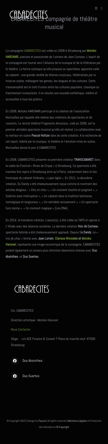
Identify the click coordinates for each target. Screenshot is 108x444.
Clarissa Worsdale (66, 238)
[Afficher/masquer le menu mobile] (101, 8)
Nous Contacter (21, 329)
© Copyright (62, 427)
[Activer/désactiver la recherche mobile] (96, 8)
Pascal (42, 421)
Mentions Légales (77, 421)
